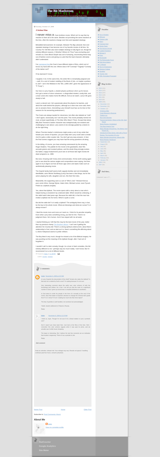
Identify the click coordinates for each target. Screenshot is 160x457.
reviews (50, 256)
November (103, 106)
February (103, 158)
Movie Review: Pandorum (108, 139)
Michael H (103, 53)
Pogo (101, 55)
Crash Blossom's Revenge (108, 113)
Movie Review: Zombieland (108, 124)
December (103, 104)
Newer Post (38, 409)
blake (43, 315)
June (102, 148)
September (104, 142)
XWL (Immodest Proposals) (108, 76)
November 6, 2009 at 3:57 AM (55, 276)
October (103, 108)
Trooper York (104, 74)
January (103, 160)
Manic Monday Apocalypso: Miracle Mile (112, 137)
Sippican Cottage (105, 69)
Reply (43, 309)
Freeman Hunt (104, 44)
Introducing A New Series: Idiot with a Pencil (113, 133)
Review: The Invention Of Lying (109, 135)
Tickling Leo (103, 115)
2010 (100, 99)
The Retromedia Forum (107, 60)
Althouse (102, 37)
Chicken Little (104, 39)
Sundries (102, 71)
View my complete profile (55, 427)
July (101, 146)
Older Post (87, 409)
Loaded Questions (105, 51)
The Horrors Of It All (106, 48)
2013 (100, 92)
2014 (100, 90)
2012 (100, 95)
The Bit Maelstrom (60, 11)
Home (63, 409)
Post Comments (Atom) (52, 414)
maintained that (44, 64)
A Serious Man (104, 111)
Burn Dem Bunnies (106, 117)
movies (44, 256)
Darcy (101, 41)
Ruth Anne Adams (105, 62)
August (102, 144)
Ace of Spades (104, 34)
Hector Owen (104, 46)
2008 (100, 162)
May (101, 151)
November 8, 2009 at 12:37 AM (57, 315)
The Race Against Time (107, 126)
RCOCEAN (103, 57)
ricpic (43, 276)
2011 (100, 97)
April (102, 153)
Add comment (40, 343)
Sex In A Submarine (106, 67)
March (102, 155)
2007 (100, 164)
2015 (100, 88)
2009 (100, 102)
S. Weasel (103, 64)
